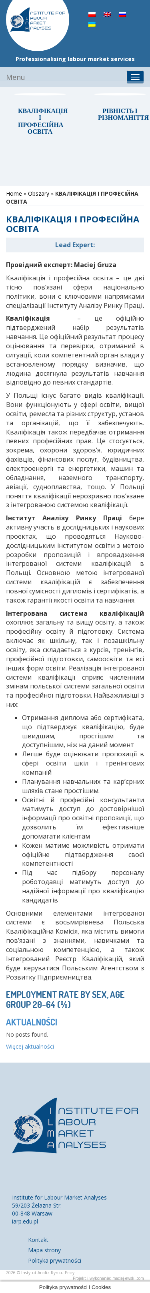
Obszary (38, 193)
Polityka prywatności (54, 1260)
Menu (15, 77)
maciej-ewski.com (128, 1278)
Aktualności (31, 1021)
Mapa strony (44, 1250)
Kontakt (38, 1239)
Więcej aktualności (30, 1046)
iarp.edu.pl (25, 1221)
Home (14, 193)
